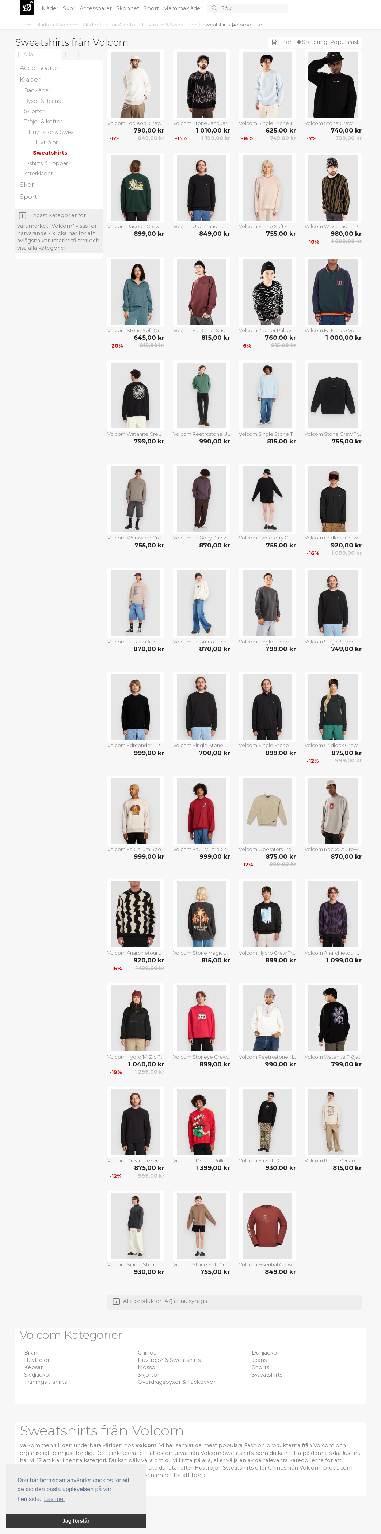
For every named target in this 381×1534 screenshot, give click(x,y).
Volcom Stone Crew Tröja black (333, 434)
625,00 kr (281, 130)
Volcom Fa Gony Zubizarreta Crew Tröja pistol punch (201, 538)
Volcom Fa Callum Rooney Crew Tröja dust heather (135, 849)
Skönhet (128, 8)
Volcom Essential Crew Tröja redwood (267, 1264)
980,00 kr (346, 233)
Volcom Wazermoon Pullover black (333, 226)
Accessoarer (96, 8)
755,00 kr (281, 233)
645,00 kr (149, 337)
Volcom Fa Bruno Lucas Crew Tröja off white (201, 642)
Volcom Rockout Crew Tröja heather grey (333, 849)
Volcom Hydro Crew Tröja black (267, 953)
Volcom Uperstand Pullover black (201, 226)
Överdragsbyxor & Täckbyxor (177, 1382)
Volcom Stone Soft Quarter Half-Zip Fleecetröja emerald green (135, 330)
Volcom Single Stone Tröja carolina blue (267, 123)
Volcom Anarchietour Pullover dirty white (135, 953)
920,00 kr (346, 545)
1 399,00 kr (212, 1167)
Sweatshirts (216, 24)
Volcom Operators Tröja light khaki (267, 849)
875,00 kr (346, 753)
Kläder (51, 8)
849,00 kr (151, 138)
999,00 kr (149, 753)
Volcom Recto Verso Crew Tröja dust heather (333, 1160)
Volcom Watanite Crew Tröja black (135, 434)
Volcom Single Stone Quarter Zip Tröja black (267, 745)
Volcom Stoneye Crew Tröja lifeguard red (201, 1057)
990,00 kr (214, 441)
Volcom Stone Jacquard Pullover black (201, 123)
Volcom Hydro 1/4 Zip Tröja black (135, 1057)
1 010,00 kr (213, 130)
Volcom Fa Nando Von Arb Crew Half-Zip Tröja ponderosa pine (333, 330)
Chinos (147, 1352)
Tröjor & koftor (120, 24)
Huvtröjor (37, 1360)
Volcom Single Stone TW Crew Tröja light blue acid (267, 434)
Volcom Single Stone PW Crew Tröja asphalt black (267, 642)
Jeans (259, 1360)
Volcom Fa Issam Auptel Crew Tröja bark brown (135, 642)
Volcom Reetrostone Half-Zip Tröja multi (267, 1057)
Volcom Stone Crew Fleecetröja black (333, 123)
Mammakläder (183, 8)
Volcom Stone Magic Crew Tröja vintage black (201, 953)
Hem (26, 24)
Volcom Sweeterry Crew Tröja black (267, 538)
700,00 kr (214, 753)
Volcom (69, 24)
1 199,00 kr (215, 138)
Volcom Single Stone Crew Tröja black (333, 642)
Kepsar (33, 1367)
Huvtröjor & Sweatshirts (170, 24)
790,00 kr (148, 130)
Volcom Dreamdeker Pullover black (135, 1160)
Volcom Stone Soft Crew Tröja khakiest (267, 226)
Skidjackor (37, 1374)
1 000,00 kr (343, 337)
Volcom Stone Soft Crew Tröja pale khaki (201, 1264)
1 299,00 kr (149, 1072)
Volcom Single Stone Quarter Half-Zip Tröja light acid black (135, 1264)
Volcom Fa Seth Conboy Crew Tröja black (267, 1160)
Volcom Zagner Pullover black (267, 330)
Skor (70, 8)
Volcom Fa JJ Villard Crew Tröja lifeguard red (201, 849)
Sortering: (328, 42)
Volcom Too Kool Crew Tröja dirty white (135, 123)
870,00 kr (214, 545)
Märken (45, 24)
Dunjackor (265, 1352)
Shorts (260, 1367)
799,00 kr (348, 138)
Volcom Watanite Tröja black (333, 1057)
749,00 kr (283, 138)
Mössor (147, 1367)
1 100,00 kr (150, 968)
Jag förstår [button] (75, 1521)
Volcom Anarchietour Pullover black (333, 953)
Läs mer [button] (54, 1499)
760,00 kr (280, 337)
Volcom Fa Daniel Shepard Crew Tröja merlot (201, 330)
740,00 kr (346, 130)
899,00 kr (149, 233)
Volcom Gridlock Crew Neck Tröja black (333, 538)
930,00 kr (280, 1167)
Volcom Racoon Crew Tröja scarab (135, 226)
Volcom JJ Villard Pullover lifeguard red (201, 1160)
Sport (152, 8)
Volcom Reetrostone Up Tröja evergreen (201, 434)
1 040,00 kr (146, 1064)
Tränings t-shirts (45, 1382)
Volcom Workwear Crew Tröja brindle (135, 538)
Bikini (31, 1352)
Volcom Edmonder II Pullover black (135, 745)
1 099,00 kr (346, 241)
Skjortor (148, 1374)
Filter (281, 42)
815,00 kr (152, 345)
